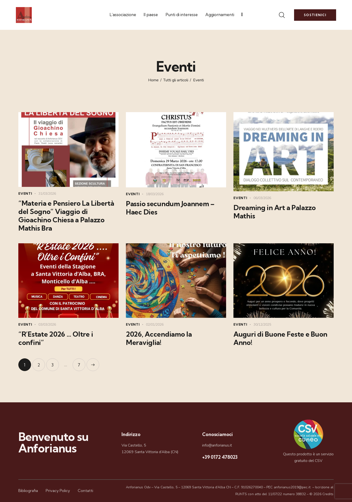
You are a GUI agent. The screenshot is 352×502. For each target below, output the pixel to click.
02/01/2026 (155, 324)
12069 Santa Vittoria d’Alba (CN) (149, 452)
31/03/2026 (47, 193)
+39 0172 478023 (219, 457)
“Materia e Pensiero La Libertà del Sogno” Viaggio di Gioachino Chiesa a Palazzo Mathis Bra (66, 215)
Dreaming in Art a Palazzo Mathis (274, 211)
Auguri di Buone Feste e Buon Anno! (280, 338)
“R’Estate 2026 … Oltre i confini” (55, 338)
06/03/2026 (262, 198)
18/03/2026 (155, 194)
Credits (328, 494)
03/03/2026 (47, 324)
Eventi (25, 193)
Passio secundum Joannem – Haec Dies (170, 208)
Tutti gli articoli (175, 80)
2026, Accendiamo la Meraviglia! (159, 338)
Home (153, 80)
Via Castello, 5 (133, 445)
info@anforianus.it (217, 445)
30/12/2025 (262, 324)
